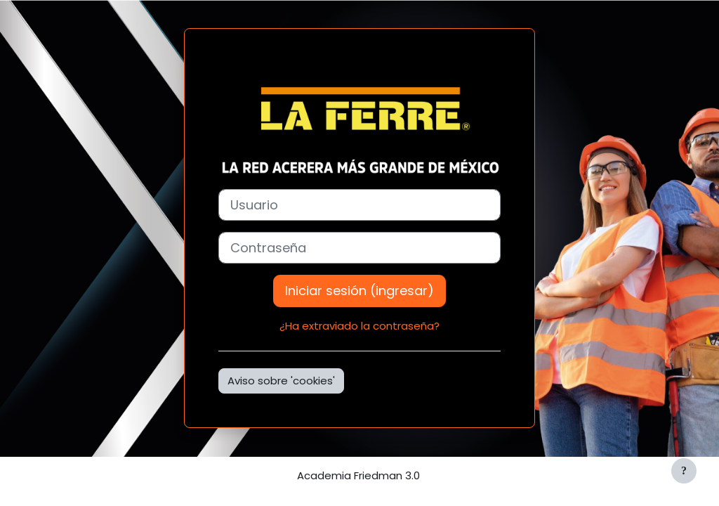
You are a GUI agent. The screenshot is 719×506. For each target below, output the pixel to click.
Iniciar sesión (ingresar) (359, 290)
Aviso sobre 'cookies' (281, 380)
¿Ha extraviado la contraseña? (359, 325)
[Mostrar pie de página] (684, 471)
